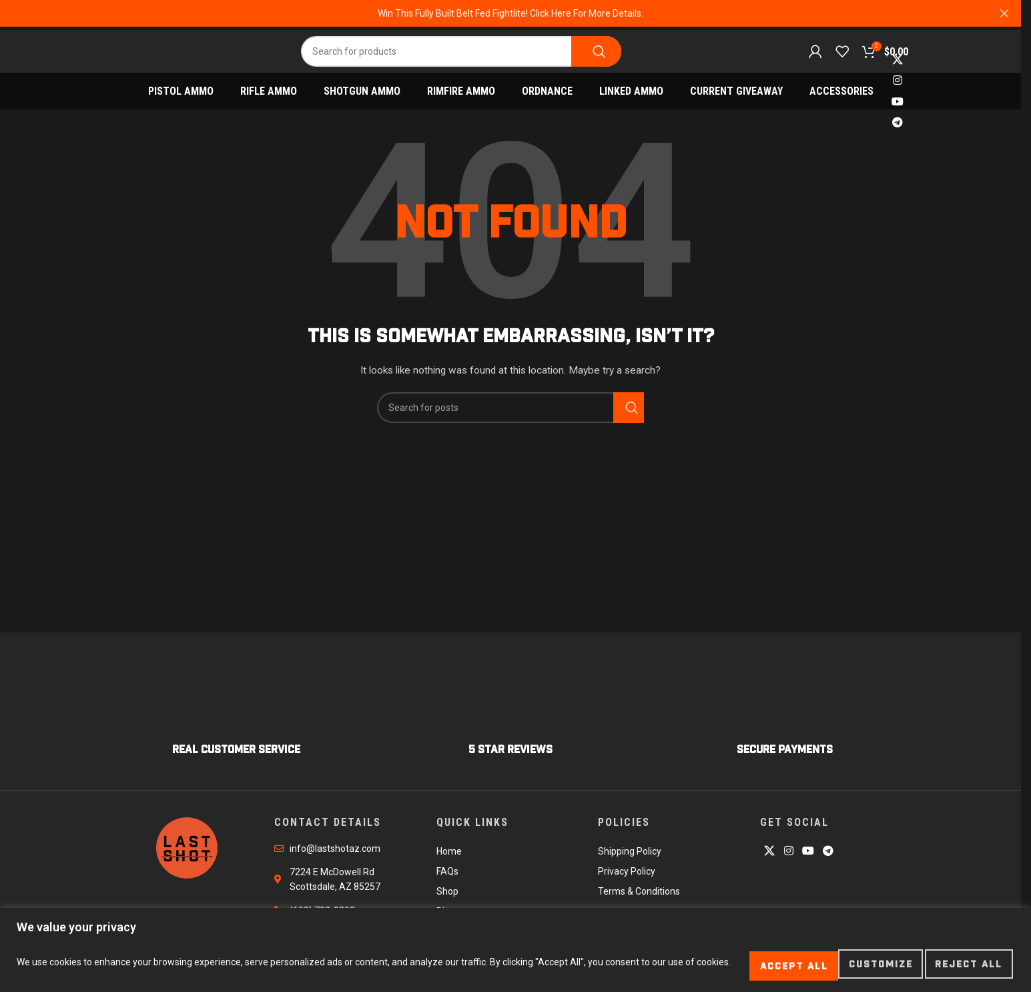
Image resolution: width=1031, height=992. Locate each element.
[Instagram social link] (897, 88)
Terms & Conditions (639, 898)
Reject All (849, 964)
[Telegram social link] (897, 130)
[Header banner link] (510, 13)
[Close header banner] (1004, 13)
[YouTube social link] (897, 109)
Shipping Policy (629, 858)
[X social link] (897, 67)
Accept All (961, 964)
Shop (447, 898)
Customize (739, 964)
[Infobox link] (236, 722)
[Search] (461, 54)
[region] (515, 952)
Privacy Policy (626, 878)
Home (449, 858)
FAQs (447, 878)
